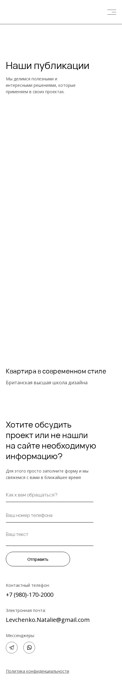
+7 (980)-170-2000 (29, 594)
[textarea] (49, 537)
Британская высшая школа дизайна (47, 382)
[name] (49, 494)
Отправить (37, 559)
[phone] (49, 515)
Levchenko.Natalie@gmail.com (48, 620)
